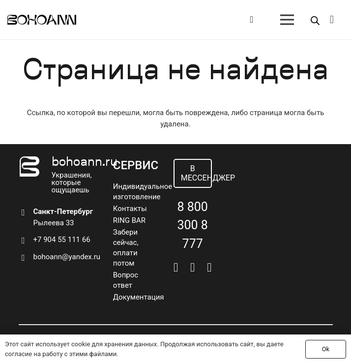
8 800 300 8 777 (192, 225)
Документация (138, 297)
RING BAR (129, 220)
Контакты (130, 208)
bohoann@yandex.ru (67, 256)
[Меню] (287, 19)
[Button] (251, 19)
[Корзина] (332, 19)
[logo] (41, 20)
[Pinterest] (209, 267)
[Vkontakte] (176, 267)
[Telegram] (192, 267)
